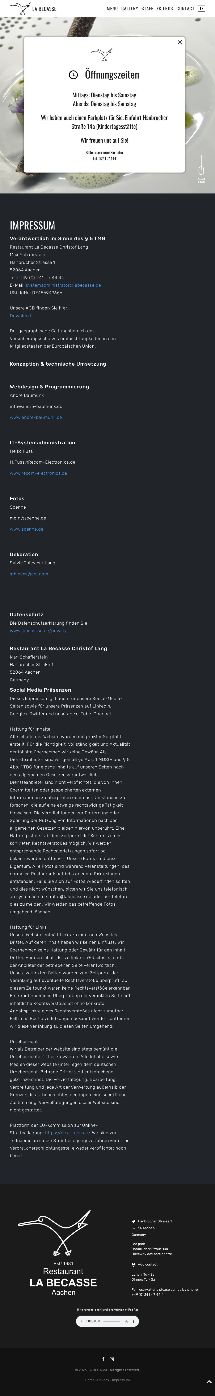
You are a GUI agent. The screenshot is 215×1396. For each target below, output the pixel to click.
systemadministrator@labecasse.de (63, 285)
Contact (186, 8)
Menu (112, 8)
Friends (165, 8)
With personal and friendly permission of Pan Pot (107, 1309)
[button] (177, 42)
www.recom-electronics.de (38, 473)
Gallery (129, 8)
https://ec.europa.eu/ (68, 1132)
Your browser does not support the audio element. (107, 1321)
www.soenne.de (26, 529)
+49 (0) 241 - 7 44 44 (149, 1295)
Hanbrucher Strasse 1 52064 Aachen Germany (152, 1228)
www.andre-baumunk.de (36, 417)
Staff (147, 8)
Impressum (121, 1380)
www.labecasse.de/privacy (38, 630)
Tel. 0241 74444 (104, 158)
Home (89, 1380)
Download (20, 315)
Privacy (103, 1380)
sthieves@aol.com (29, 573)
